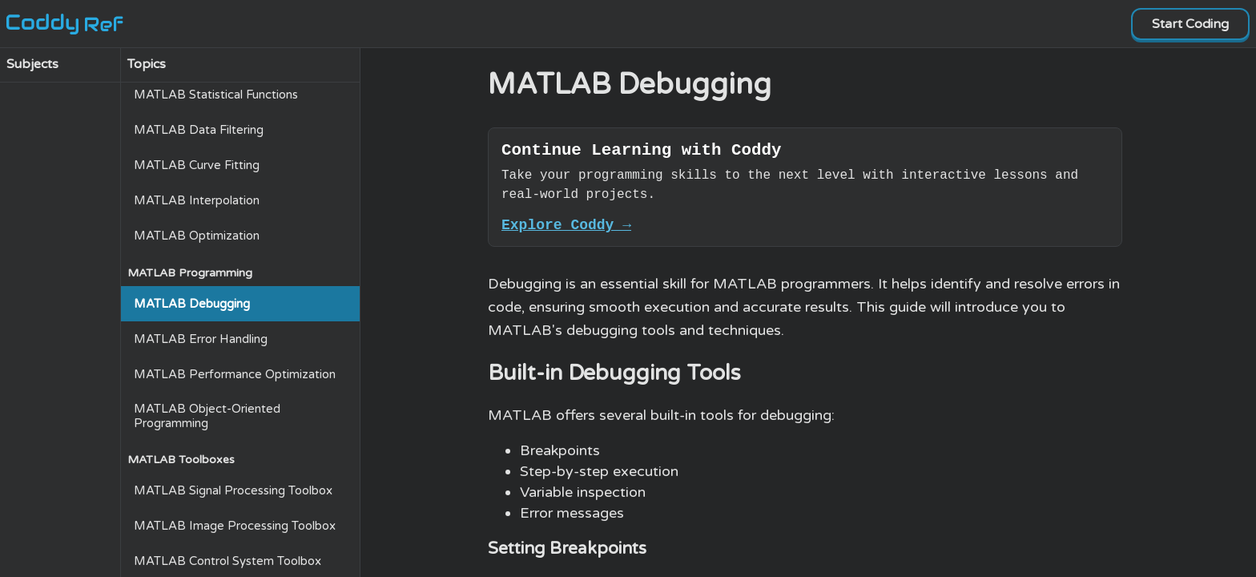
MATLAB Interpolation (197, 200)
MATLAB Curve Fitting (197, 165)
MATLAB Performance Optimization (235, 374)
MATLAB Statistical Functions (216, 94)
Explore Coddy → (566, 230)
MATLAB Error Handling (201, 339)
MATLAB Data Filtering (199, 130)
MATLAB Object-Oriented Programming (207, 415)
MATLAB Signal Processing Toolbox (233, 490)
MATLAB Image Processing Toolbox (235, 525)
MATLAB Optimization (197, 235)
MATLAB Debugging (192, 304)
